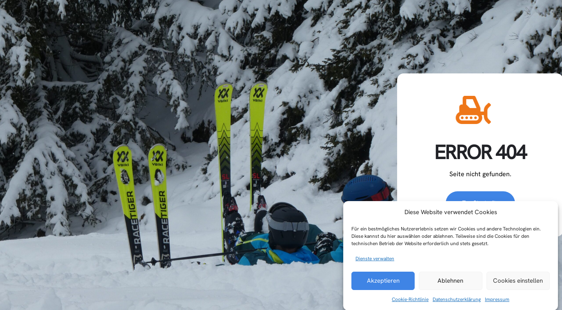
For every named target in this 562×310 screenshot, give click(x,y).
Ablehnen (450, 285)
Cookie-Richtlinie (410, 304)
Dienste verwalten (374, 263)
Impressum (497, 304)
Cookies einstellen (518, 285)
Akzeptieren (383, 285)
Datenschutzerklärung (457, 304)
